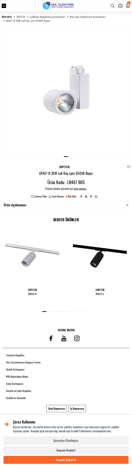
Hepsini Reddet (66, 450)
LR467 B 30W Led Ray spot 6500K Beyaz (28, 20)
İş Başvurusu (77, 408)
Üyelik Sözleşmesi (15, 369)
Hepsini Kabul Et (66, 459)
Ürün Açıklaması (66, 205)
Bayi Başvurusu (56, 408)
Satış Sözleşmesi (14, 383)
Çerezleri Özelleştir (66, 440)
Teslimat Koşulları (15, 355)
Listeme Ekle (39, 196)
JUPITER (20, 17)
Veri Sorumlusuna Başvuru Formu (23, 362)
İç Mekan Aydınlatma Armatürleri (47, 17)
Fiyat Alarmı (56, 196)
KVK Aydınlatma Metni (17, 376)
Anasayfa (7, 16)
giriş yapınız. (80, 188)
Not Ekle (71, 196)
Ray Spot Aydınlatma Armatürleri (87, 17)
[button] (66, 156)
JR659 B (32, 293)
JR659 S (100, 293)
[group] (66, 90)
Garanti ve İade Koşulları (18, 391)
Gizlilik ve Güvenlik (15, 398)
